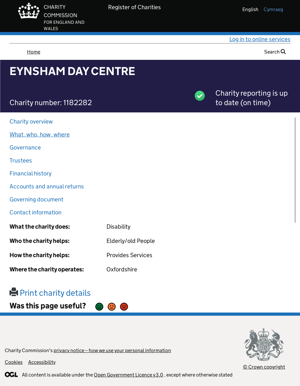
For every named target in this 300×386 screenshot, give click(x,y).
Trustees (21, 160)
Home (33, 52)
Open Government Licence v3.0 (128, 375)
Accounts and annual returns (47, 186)
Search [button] (275, 52)
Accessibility (41, 362)
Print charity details (50, 293)
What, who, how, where (40, 134)
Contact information (35, 212)
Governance (25, 147)
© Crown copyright (264, 367)
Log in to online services (259, 39)
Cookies (13, 362)
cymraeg (273, 9)
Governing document (36, 199)
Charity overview (31, 121)
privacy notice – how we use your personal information (112, 350)
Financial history (31, 173)
